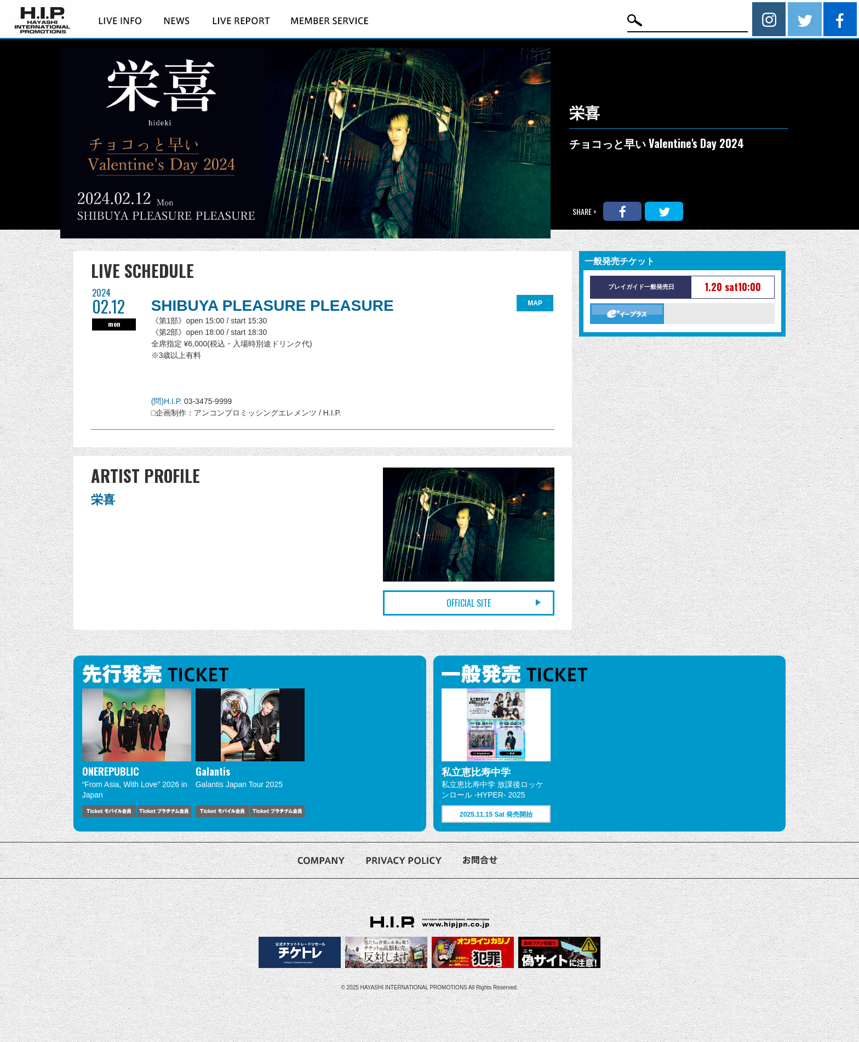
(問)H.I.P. (167, 401)
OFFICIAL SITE (468, 603)
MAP (535, 303)
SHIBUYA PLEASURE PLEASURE (272, 305)
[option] (136, 752)
